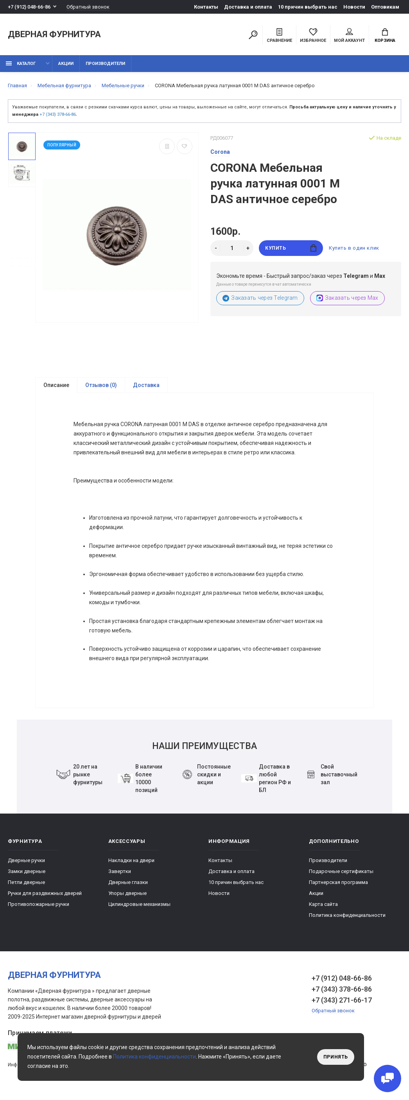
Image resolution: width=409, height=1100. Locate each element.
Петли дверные (26, 883)
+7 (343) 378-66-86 (57, 114)
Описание (56, 385)
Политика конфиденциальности (347, 916)
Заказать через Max (347, 298)
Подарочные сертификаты (341, 872)
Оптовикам (385, 7)
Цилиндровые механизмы (139, 905)
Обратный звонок (87, 7)
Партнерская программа (338, 883)
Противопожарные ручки (38, 905)
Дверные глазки (128, 883)
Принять (335, 1057)
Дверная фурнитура (54, 34)
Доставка (146, 385)
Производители (105, 63)
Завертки (119, 872)
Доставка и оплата (248, 7)
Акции (66, 63)
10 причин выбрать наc (307, 7)
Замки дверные (26, 872)
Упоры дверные (127, 894)
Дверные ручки (26, 861)
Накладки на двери (131, 861)
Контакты (206, 7)
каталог (21, 63)
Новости (354, 7)
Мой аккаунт (349, 35)
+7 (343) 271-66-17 (342, 1001)
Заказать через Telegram (260, 298)
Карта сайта (323, 905)
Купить (290, 248)
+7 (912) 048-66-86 (29, 7)
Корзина (385, 35)
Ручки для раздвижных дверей (45, 894)
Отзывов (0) (101, 385)
